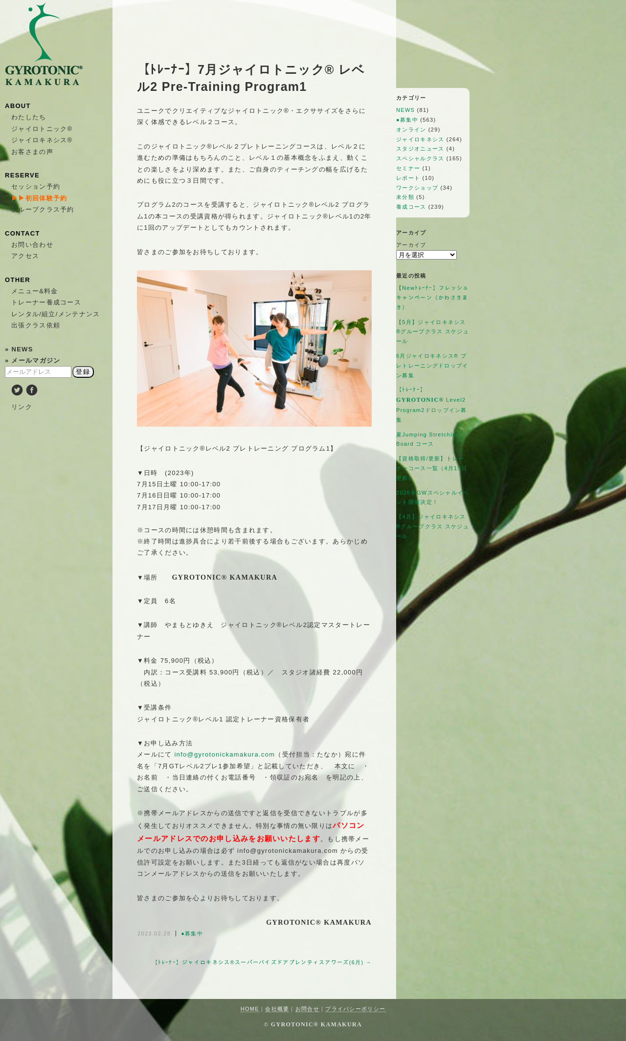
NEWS (405, 110)
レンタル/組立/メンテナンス (55, 314)
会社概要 (277, 1009)
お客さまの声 (32, 151)
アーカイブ (411, 245)
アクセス (25, 256)
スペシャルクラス (420, 158)
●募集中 (192, 933)
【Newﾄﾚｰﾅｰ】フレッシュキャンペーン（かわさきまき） (432, 297)
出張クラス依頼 (35, 325)
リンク (21, 407)
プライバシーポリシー (355, 1009)
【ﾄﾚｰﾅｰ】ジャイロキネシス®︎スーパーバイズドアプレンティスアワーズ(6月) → (262, 962)
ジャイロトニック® (41, 128)
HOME (250, 1009)
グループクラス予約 (42, 209)
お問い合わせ (32, 244)
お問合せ (307, 1009)
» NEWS (19, 349)
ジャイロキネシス (420, 139)
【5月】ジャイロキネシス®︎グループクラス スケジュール (432, 332)
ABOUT (18, 105)
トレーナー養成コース (46, 302)
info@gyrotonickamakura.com (224, 754)
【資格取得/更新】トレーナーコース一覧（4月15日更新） (431, 468)
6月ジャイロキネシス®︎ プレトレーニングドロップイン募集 (432, 365)
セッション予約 (35, 186)
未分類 (405, 197)
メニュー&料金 (34, 291)
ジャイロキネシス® (41, 140)
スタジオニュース (420, 149)
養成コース (411, 207)
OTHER (17, 279)
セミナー (408, 168)
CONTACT (22, 233)
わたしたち (28, 117)
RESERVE (22, 175)
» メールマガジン (33, 360)
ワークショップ (417, 188)
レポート (408, 178)
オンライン (411, 129)
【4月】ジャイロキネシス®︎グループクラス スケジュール (432, 526)
